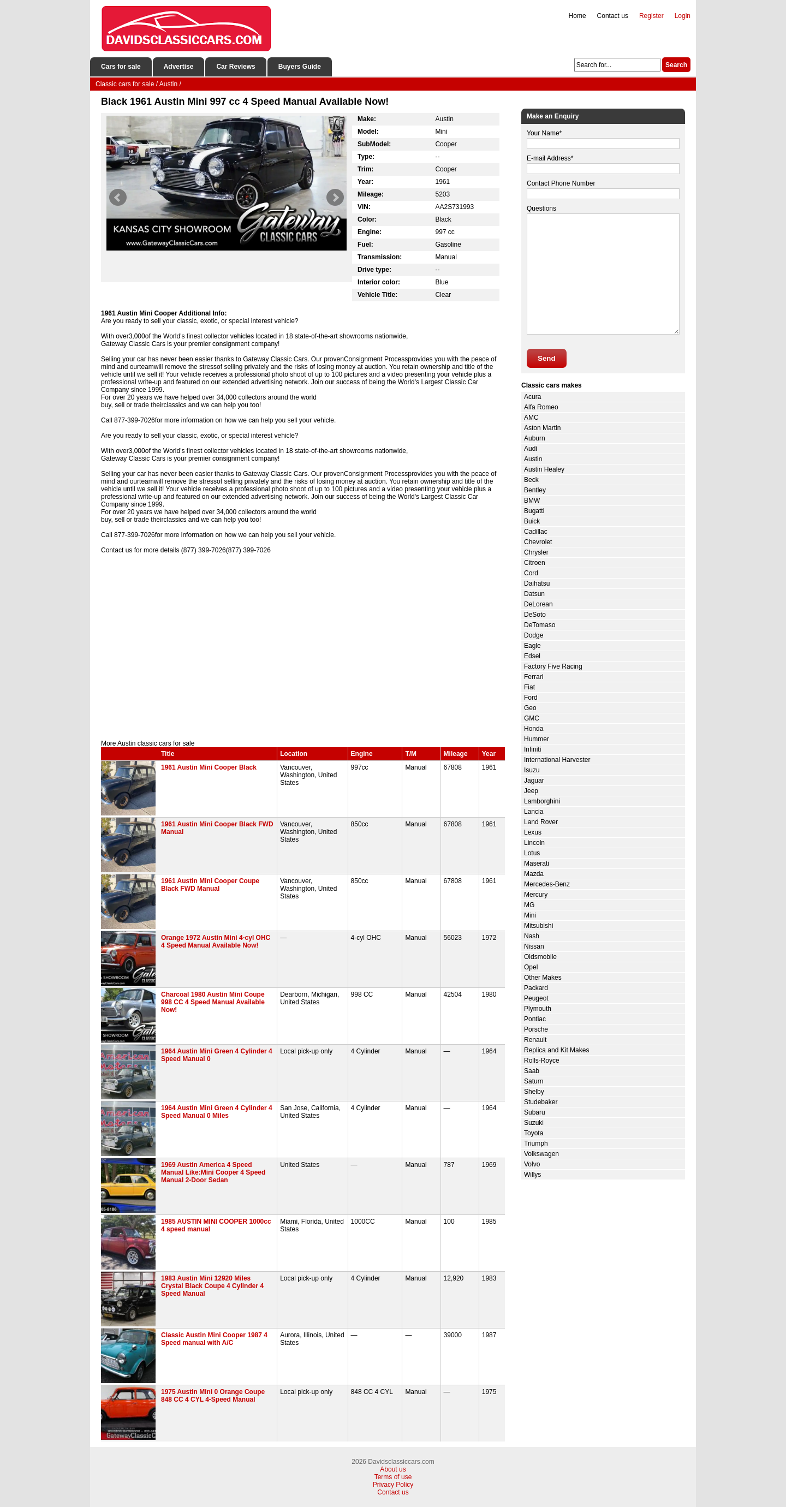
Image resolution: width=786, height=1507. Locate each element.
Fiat (529, 687)
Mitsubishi (538, 926)
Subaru (534, 1112)
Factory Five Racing (553, 666)
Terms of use (393, 1477)
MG (529, 905)
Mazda (534, 874)
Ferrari (533, 677)
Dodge (533, 635)
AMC (531, 417)
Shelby (534, 1091)
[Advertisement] (303, 646)
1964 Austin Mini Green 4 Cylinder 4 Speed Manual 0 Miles (216, 1111)
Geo (530, 708)
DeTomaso (539, 625)
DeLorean (538, 604)
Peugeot (536, 998)
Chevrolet (538, 542)
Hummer (536, 739)
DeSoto (535, 614)
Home (577, 16)
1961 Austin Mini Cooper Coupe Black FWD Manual (210, 884)
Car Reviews (235, 66)
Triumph (536, 1143)
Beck (531, 480)
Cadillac (535, 531)
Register (651, 16)
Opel (531, 967)
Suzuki (534, 1123)
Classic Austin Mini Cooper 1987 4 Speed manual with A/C (214, 1339)
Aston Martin (542, 428)
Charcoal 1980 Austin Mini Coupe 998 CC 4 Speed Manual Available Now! (213, 1002)
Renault (535, 1040)
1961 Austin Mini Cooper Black (209, 767)
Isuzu (532, 770)
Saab (531, 1071)
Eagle (532, 646)
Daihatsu (537, 583)
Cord (531, 573)
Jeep (531, 791)
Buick (532, 521)
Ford (531, 697)
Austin (533, 459)
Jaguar (534, 780)
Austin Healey (544, 469)
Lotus (532, 853)
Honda (533, 728)
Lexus (532, 832)
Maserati (536, 863)
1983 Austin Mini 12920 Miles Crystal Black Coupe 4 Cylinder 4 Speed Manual (212, 1285)
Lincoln (534, 843)
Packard (536, 988)
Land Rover (541, 822)
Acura (532, 397)
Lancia (533, 811)
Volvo (532, 1164)
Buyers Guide (299, 66)
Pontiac (535, 1019)
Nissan (534, 946)
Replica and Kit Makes (556, 1050)
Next (335, 197)
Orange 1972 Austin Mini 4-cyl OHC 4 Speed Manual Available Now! (215, 941)
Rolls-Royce (541, 1060)
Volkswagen (541, 1154)
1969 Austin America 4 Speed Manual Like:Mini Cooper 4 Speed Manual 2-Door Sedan (213, 1172)
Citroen (534, 563)
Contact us (612, 16)
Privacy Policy (393, 1484)
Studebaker (540, 1102)
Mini (530, 915)
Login (682, 16)
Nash (531, 936)
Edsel (532, 656)
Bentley (535, 490)
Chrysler (536, 552)
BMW (532, 500)
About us (393, 1469)
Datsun (534, 594)
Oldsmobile (540, 957)
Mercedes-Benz (547, 884)
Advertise (179, 66)
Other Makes (543, 977)
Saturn (533, 1081)
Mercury (535, 894)
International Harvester (557, 760)
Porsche (536, 1029)
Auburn (534, 438)
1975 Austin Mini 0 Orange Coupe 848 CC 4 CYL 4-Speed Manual (213, 1395)
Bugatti (534, 511)
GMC (531, 718)
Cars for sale (121, 66)
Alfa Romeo (541, 407)
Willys (532, 1174)
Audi (530, 448)
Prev (118, 197)
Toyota (533, 1133)
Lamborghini (542, 801)
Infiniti (532, 749)
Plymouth (537, 1008)
